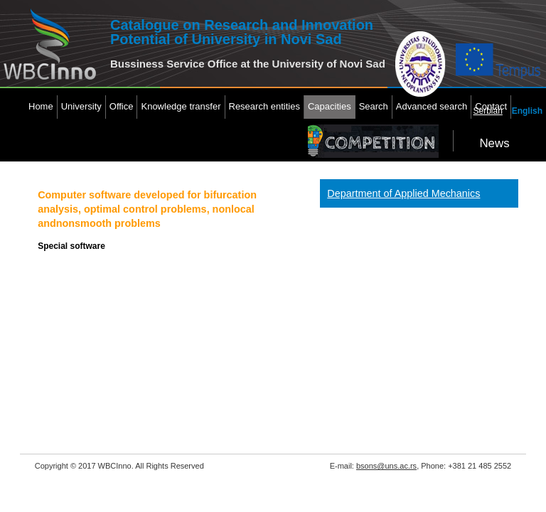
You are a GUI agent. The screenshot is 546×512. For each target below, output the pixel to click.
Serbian (488, 111)
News (494, 143)
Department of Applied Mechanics (403, 193)
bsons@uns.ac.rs (386, 466)
